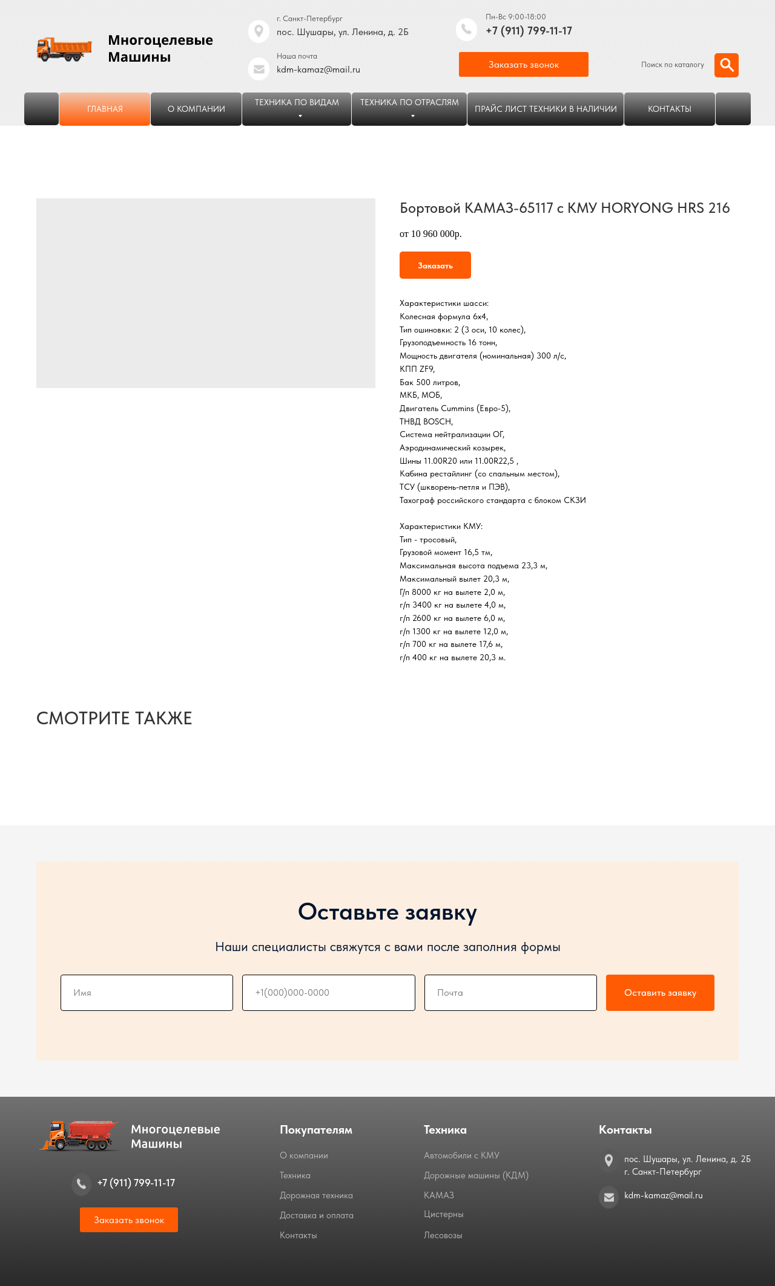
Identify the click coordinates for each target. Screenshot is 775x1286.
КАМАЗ (439, 1195)
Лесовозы (443, 1235)
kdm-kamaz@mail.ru (318, 69)
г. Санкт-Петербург (310, 18)
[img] (466, 29)
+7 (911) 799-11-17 (529, 30)
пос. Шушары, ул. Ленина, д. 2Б (343, 31)
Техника (295, 1175)
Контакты (298, 1235)
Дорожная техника (316, 1195)
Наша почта (297, 55)
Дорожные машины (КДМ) (476, 1175)
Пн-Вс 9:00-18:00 (516, 16)
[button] (524, 64)
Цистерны (444, 1214)
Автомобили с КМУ (462, 1155)
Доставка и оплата (317, 1215)
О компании (304, 1155)
